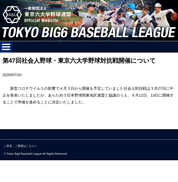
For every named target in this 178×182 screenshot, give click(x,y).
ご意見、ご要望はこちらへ (20, 145)
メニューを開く (6, 47)
